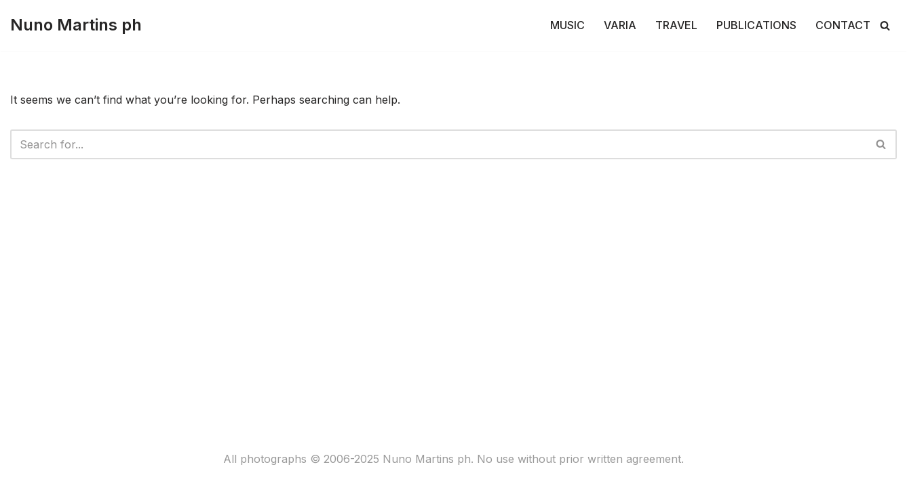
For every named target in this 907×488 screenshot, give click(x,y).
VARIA (620, 25)
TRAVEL (676, 25)
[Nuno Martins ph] (76, 25)
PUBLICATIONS (756, 25)
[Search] (885, 25)
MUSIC (567, 25)
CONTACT (842, 25)
